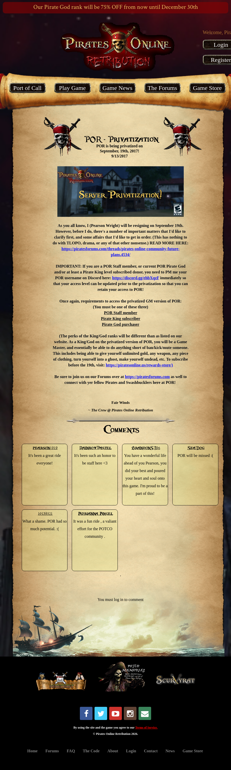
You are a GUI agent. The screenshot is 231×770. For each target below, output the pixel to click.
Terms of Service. (146, 727)
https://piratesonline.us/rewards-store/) (139, 365)
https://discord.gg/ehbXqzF (135, 278)
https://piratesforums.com (147, 377)
